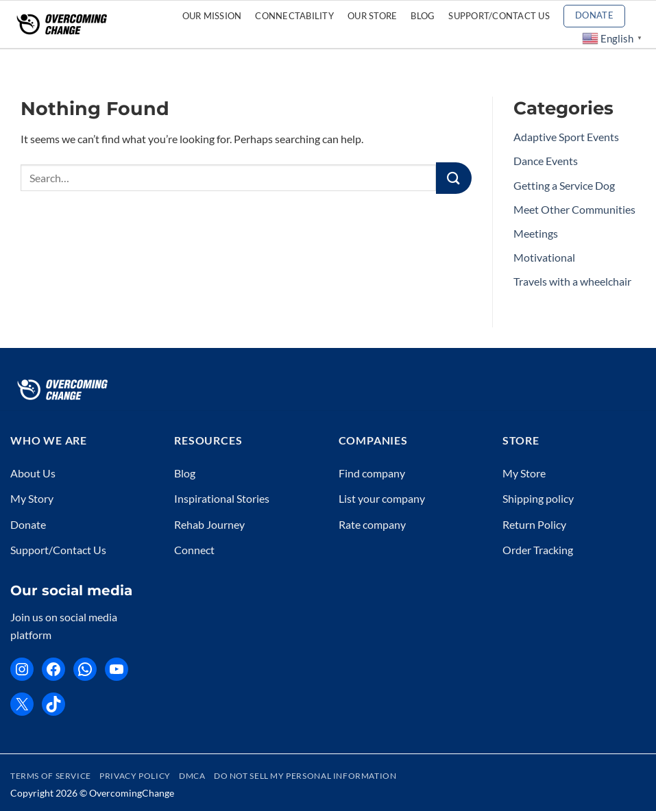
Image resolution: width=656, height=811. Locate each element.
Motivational (544, 257)
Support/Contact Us (499, 15)
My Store (524, 472)
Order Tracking (537, 549)
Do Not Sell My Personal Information (305, 776)
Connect (194, 549)
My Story (31, 498)
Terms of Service (50, 776)
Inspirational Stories (221, 498)
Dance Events (545, 160)
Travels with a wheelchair (572, 281)
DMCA (192, 776)
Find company (372, 472)
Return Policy (534, 524)
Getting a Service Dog (564, 185)
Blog (423, 15)
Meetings (535, 233)
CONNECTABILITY (294, 15)
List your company (382, 498)
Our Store (372, 15)
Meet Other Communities (574, 209)
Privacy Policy (135, 776)
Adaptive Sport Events (566, 136)
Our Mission (212, 15)
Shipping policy (538, 498)
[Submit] (453, 178)
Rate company (372, 524)
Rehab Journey (209, 524)
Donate (28, 524)
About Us (33, 472)
